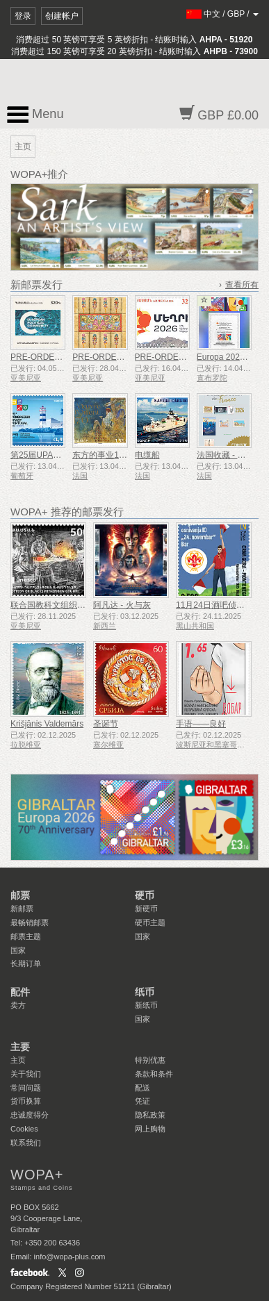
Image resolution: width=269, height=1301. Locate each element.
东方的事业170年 (104, 455)
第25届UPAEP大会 (45, 455)
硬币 (144, 895)
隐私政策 (150, 1115)
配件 (20, 991)
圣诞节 (105, 724)
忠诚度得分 (29, 1115)
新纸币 (146, 1005)
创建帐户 (62, 16)
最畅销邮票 (29, 922)
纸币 (144, 991)
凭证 (142, 1101)
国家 (18, 950)
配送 (142, 1088)
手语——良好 (201, 724)
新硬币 (146, 908)
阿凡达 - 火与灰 (122, 605)
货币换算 (25, 1101)
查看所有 (242, 285)
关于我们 (25, 1074)
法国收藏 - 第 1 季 (230, 455)
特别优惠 (150, 1060)
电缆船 (147, 455)
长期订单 (25, 963)
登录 (23, 16)
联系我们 (25, 1142)
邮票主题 (25, 936)
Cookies (24, 1129)
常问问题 (25, 1088)
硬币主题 (150, 922)
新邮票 (21, 908)
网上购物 (150, 1129)
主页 (18, 1060)
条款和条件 (154, 1074)
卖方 (18, 1005)
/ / (222, 14)
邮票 (20, 895)
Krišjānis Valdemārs (46, 724)
